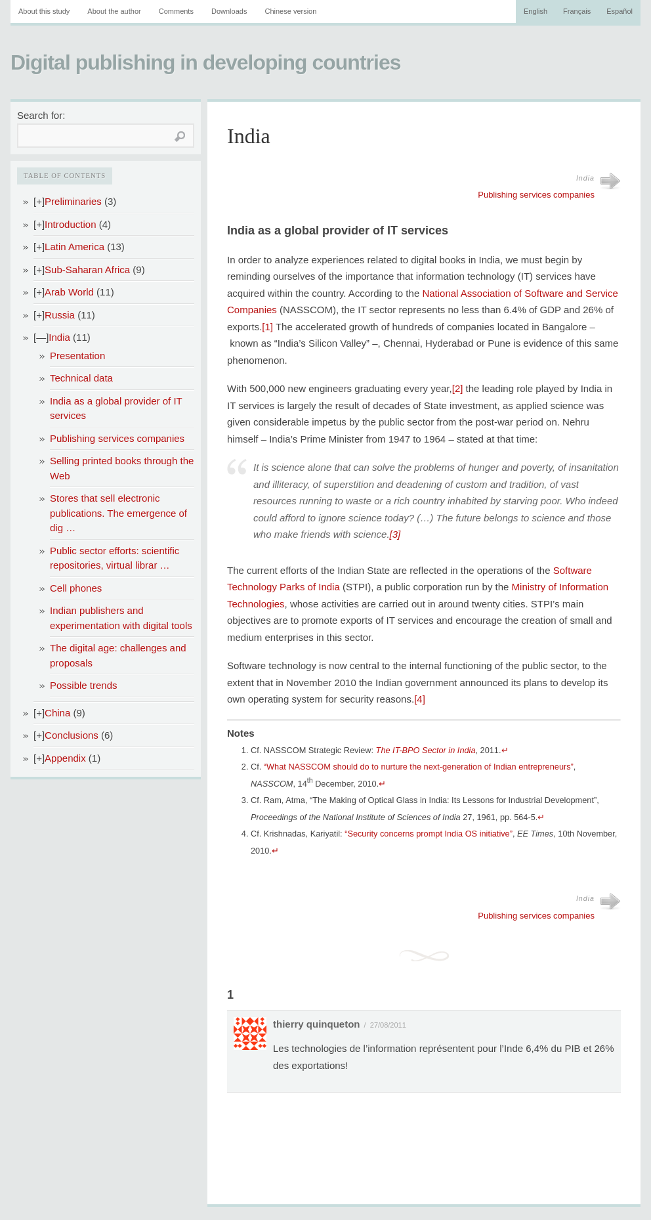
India (59, 337)
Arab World (69, 291)
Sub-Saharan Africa (87, 269)
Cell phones (76, 588)
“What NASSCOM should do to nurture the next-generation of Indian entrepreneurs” (419, 767)
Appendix (65, 758)
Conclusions (71, 735)
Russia (60, 314)
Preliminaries (73, 201)
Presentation (77, 355)
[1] (267, 326)
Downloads (229, 11)
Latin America (74, 246)
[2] (457, 388)
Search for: (41, 115)
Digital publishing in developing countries (205, 62)
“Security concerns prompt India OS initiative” (429, 834)
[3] (395, 534)
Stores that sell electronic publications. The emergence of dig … (118, 512)
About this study (44, 11)
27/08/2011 (388, 1025)
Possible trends (83, 685)
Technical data (81, 377)
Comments (176, 11)
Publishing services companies (117, 438)
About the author (113, 11)
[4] (419, 699)
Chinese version (290, 11)
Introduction (70, 224)
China (57, 712)
